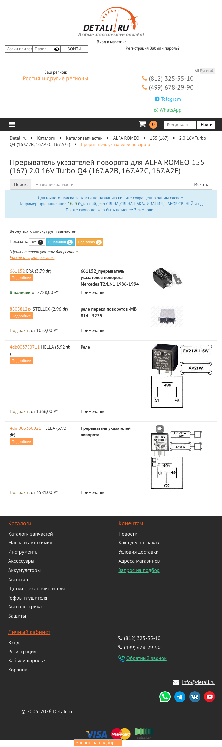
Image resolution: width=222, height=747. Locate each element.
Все (37, 242)
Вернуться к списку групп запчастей (43, 231)
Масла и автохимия (30, 542)
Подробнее (21, 277)
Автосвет (18, 579)
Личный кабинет (29, 632)
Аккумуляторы (24, 570)
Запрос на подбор (138, 570)
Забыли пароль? (165, 48)
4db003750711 (25, 347)
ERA (30, 271)
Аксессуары (21, 561)
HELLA (47, 347)
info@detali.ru (198, 682)
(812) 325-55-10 (168, 78)
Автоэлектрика (25, 606)
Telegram (168, 99)
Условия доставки (138, 551)
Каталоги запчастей (30, 533)
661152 (17, 271)
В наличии (60, 242)
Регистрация (137, 48)
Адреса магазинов (139, 561)
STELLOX (41, 309)
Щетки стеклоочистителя (36, 588)
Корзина (17, 669)
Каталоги (19, 523)
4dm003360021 (25, 428)
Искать (201, 184)
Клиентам (130, 523)
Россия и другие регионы (55, 79)
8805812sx (20, 309)
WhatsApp (168, 109)
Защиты (17, 615)
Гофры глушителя (27, 597)
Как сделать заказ (138, 542)
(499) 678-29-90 (168, 87)
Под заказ (89, 242)
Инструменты (23, 551)
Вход (13, 642)
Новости (127, 533)
